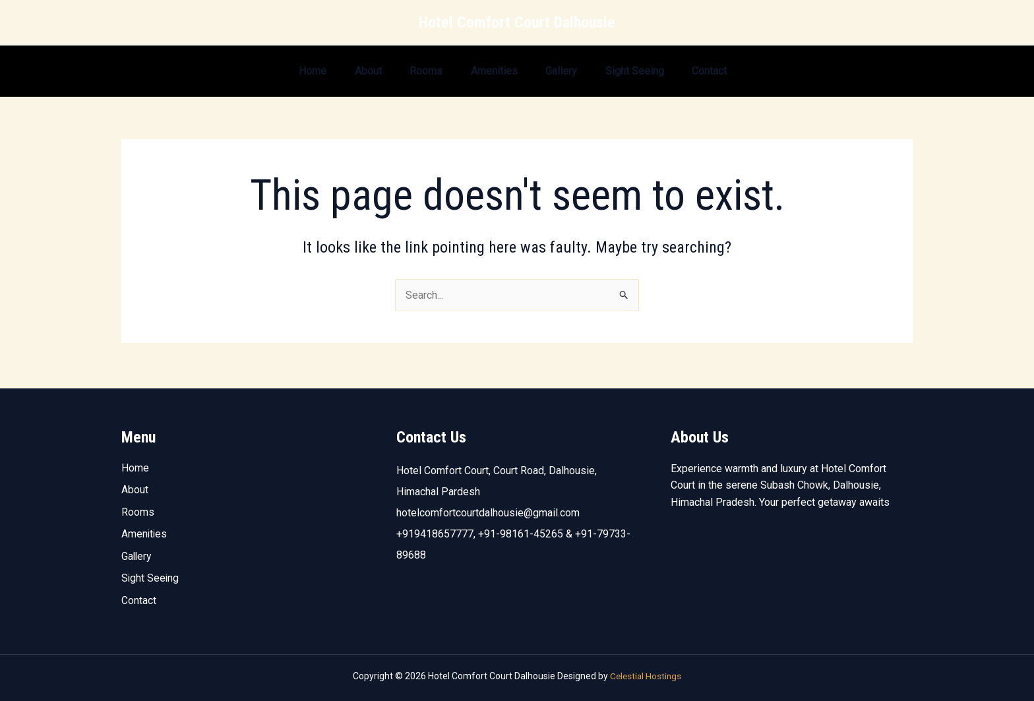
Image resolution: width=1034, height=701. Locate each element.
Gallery (554, 71)
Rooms (408, 71)
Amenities (481, 71)
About (345, 71)
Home (285, 71)
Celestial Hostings (646, 676)
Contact (711, 71)
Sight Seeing (632, 71)
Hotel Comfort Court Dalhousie (517, 22)
